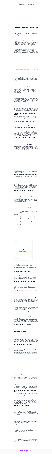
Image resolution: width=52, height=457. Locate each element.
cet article (29, 96)
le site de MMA (28, 106)
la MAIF (31, 101)
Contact (26, 451)
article (31, 135)
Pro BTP (34, 101)
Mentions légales (26, 450)
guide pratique (27, 149)
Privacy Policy (30, 450)
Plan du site (21, 450)
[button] (42, 2)
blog (27, 2)
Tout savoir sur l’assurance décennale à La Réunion (36, 2)
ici (26, 188)
